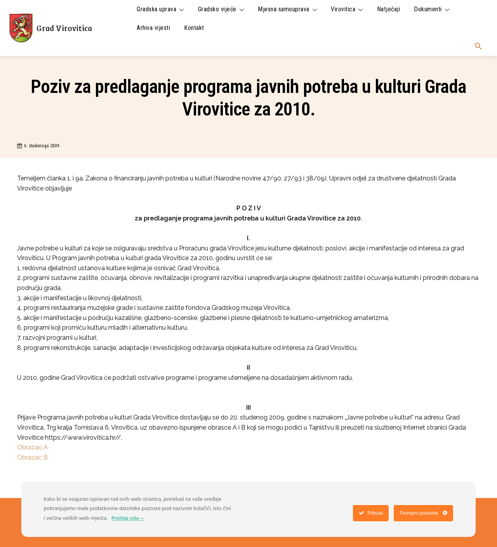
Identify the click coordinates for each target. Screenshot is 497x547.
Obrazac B (32, 457)
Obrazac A (32, 447)
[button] (478, 46)
